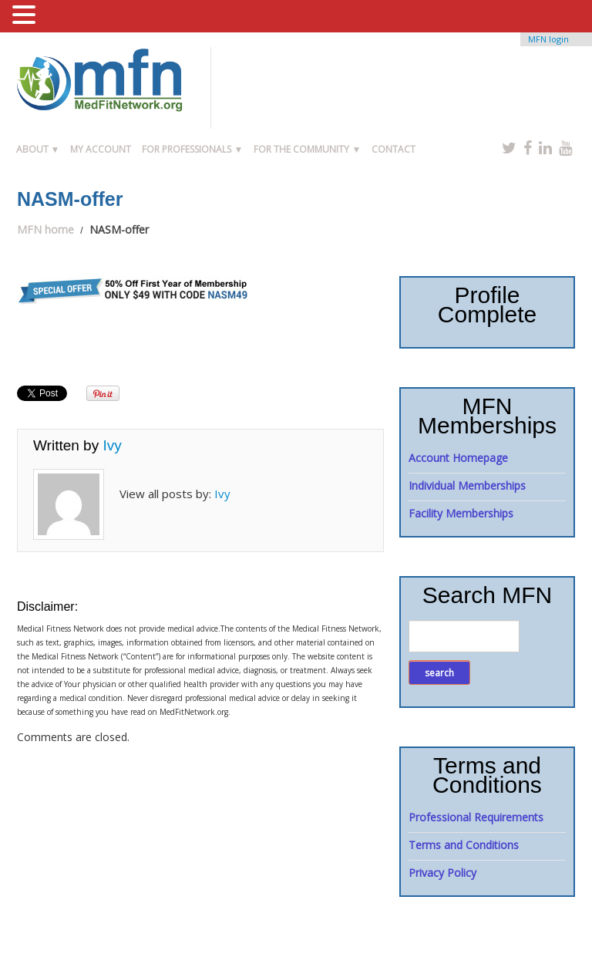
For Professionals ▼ (192, 149)
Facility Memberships (461, 513)
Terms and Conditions (464, 845)
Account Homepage (458, 457)
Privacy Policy (442, 872)
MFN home (45, 229)
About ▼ (38, 149)
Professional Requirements (476, 817)
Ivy (112, 445)
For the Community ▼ (307, 149)
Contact (393, 149)
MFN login (548, 39)
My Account (100, 149)
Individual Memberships (467, 485)
